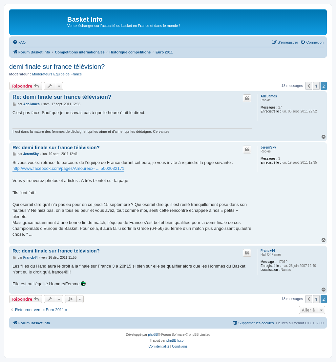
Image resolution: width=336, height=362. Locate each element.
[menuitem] (19, 42)
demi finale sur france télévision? (57, 66)
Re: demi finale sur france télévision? (61, 97)
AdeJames (269, 96)
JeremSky (268, 147)
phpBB (153, 334)
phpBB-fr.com (176, 340)
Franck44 (268, 250)
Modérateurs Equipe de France (57, 74)
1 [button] (316, 86)
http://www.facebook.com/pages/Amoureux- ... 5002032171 (68, 168)
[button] (308, 86)
